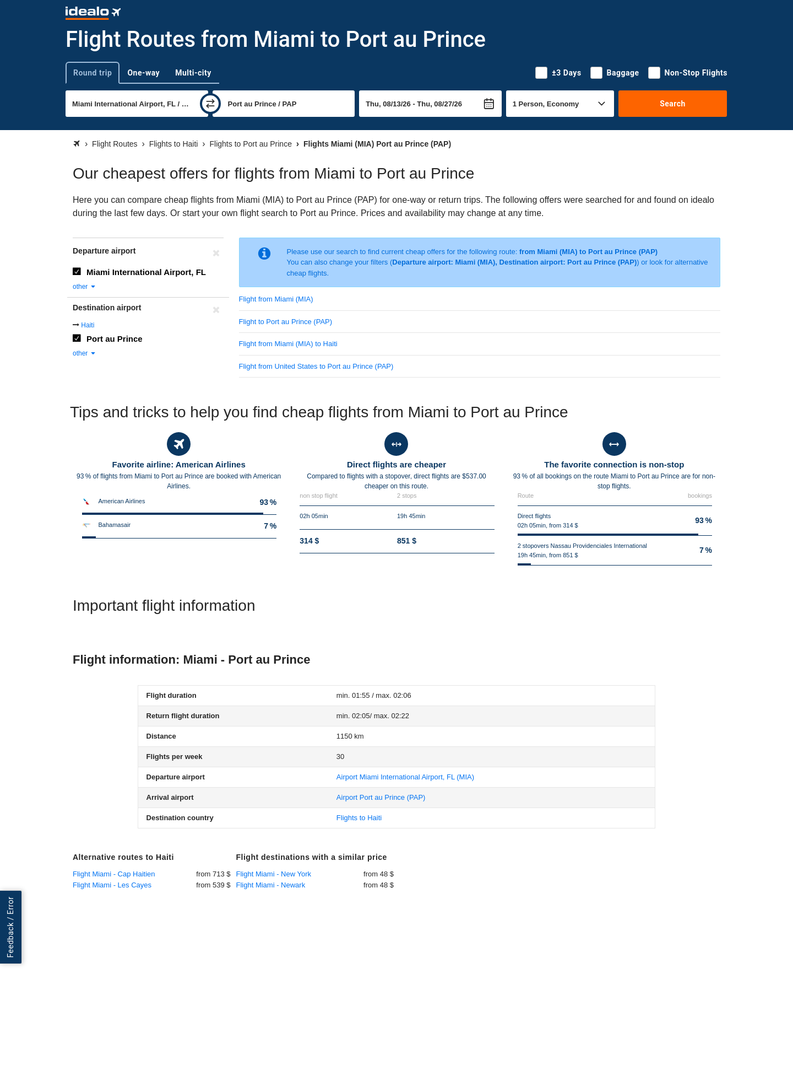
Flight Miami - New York (274, 874)
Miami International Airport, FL (146, 272)
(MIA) (405, 777)
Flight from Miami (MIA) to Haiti (288, 344)
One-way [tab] (143, 72)
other (84, 286)
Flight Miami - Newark (271, 885)
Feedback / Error (10, 926)
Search (673, 103)
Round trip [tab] (92, 72)
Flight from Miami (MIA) (276, 299)
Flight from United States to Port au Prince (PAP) (316, 366)
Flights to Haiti (359, 818)
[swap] (210, 103)
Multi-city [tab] (193, 72)
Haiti (87, 325)
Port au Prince (114, 338)
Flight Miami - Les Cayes (112, 885)
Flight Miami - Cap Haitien (114, 874)
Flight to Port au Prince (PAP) (286, 321)
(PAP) (381, 797)
